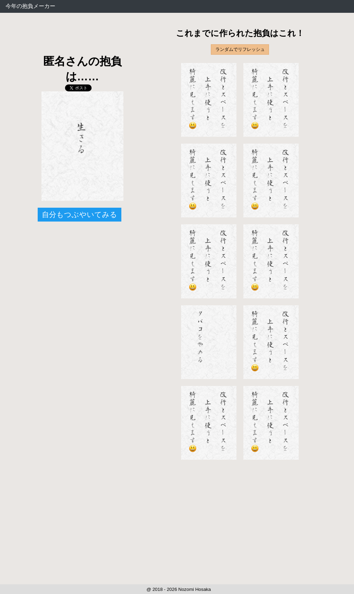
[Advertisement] (82, 38)
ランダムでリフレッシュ (240, 49)
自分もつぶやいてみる (79, 214)
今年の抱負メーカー (30, 6)
